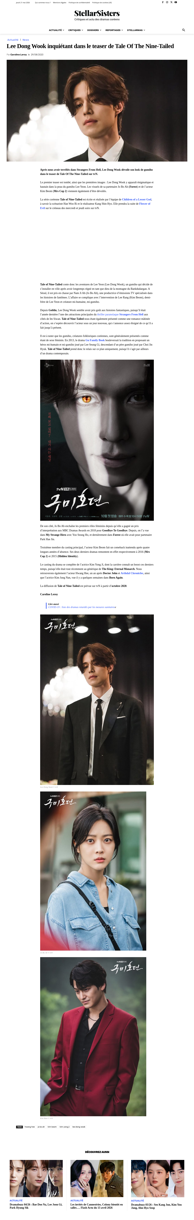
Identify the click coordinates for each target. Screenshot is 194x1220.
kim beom (52, 1127)
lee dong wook (78, 1127)
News (26, 39)
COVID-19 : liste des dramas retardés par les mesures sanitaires (81, 607)
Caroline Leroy (18, 54)
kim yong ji (64, 1127)
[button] (183, 30)
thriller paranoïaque (120, 314)
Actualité (12, 39)
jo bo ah (41, 1127)
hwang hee (30, 1127)
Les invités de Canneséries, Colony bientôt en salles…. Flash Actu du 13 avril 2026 (96, 1206)
